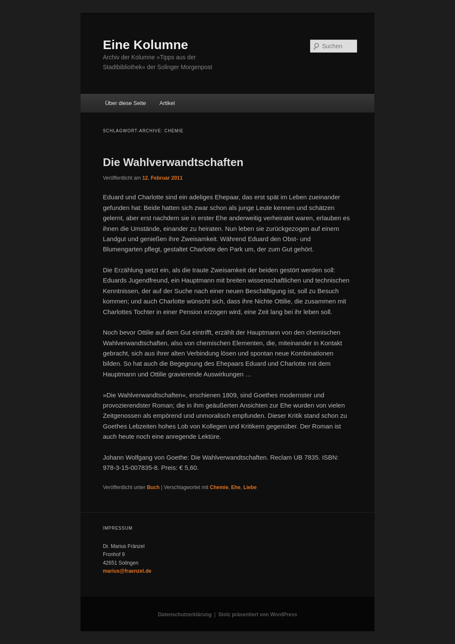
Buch (153, 487)
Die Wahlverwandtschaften (173, 162)
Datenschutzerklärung (185, 615)
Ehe (236, 487)
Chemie (219, 487)
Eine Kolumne (145, 45)
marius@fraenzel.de (127, 571)
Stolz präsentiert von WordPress (257, 615)
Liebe (249, 487)
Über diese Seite (125, 103)
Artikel (167, 103)
